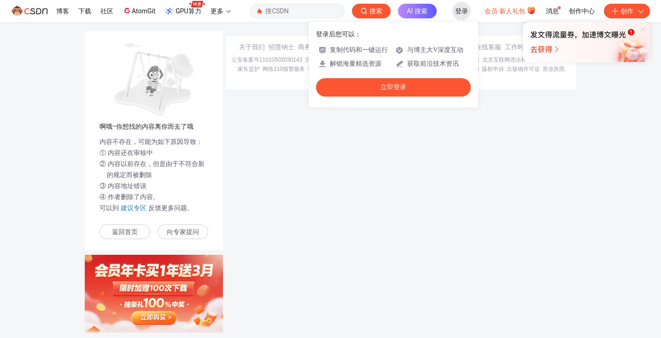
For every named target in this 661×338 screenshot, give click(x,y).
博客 (62, 11)
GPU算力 (184, 8)
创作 (626, 11)
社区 (106, 11)
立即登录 (393, 87)
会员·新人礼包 (510, 10)
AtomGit (139, 10)
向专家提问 (183, 232)
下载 (84, 11)
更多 (221, 11)
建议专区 (133, 208)
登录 (461, 11)
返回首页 (125, 232)
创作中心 (582, 11)
